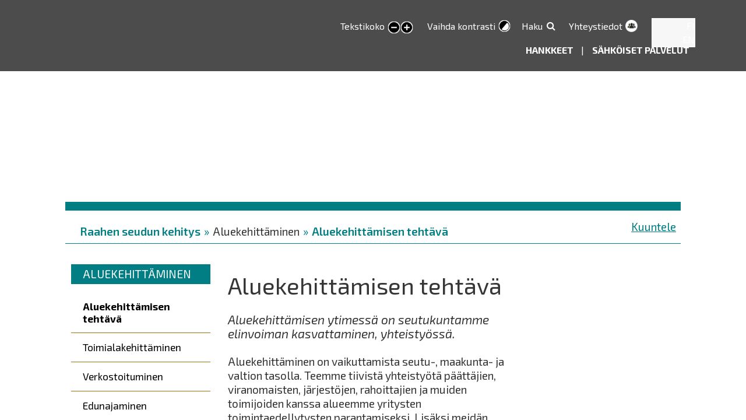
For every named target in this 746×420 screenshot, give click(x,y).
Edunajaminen (115, 405)
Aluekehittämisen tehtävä (380, 231)
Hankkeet (550, 49)
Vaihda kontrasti (461, 26)
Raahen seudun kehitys (140, 231)
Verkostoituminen (123, 376)
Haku (532, 26)
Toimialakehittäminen (132, 347)
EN (688, 39)
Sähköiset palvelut (640, 49)
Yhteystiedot (595, 26)
